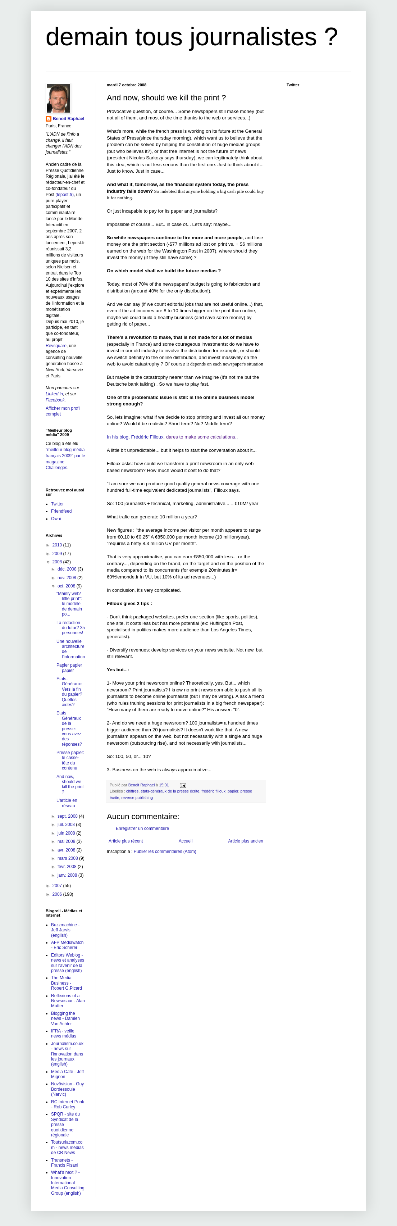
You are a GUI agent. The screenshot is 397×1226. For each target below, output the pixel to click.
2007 (58, 885)
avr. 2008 (67, 850)
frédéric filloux (213, 791)
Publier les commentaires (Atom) (165, 851)
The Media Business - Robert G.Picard (66, 983)
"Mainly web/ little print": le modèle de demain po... (69, 604)
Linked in (54, 393)
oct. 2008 (67, 586)
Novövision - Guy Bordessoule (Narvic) (67, 1089)
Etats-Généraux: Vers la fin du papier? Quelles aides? (69, 691)
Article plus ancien (245, 841)
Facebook (55, 400)
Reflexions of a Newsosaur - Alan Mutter (68, 1001)
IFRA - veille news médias (63, 1034)
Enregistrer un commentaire (142, 828)
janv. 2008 (68, 875)
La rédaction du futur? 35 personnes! (70, 628)
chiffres (132, 791)
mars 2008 (68, 858)
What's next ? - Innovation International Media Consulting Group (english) (68, 1183)
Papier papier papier (69, 668)
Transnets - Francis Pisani (64, 1163)
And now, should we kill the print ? (70, 784)
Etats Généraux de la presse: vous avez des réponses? (69, 728)
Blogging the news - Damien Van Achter (65, 1018)
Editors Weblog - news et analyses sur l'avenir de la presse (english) (67, 963)
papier (233, 791)
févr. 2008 (68, 866)
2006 (58, 894)
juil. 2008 (67, 824)
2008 (58, 561)
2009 (58, 553)
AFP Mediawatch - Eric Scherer (67, 945)
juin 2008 (67, 833)
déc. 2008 (68, 569)
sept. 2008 (68, 816)
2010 (58, 545)
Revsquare (56, 345)
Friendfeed (61, 511)
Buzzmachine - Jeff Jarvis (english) (65, 930)
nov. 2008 (67, 577)
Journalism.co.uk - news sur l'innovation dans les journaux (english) (67, 1054)
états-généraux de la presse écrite (170, 791)
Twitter (57, 504)
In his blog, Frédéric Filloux (135, 437)
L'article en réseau (66, 803)
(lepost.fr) (64, 194)
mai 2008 (67, 841)
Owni (56, 518)
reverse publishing (137, 797)
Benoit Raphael (68, 118)
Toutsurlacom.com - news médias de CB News (67, 1147)
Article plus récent (126, 841)
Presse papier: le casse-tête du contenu (70, 760)
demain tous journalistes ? (192, 37)
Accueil (186, 841)
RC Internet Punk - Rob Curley (67, 1104)
